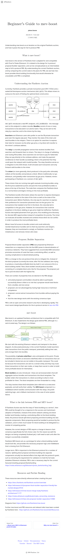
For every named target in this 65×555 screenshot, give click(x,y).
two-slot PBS (53, 305)
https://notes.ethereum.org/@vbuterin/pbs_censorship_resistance (31, 496)
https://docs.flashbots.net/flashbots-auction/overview (27, 482)
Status (44, 541)
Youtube (22, 544)
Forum (20, 541)
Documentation (35, 541)
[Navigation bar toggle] (2, 2)
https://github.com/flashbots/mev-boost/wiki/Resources (39, 510)
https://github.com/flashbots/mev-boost (30, 503)
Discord (29, 544)
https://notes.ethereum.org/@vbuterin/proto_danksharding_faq (28, 465)
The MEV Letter (38, 544)
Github (26, 541)
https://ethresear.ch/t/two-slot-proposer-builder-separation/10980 (31, 499)
